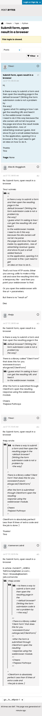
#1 (38, 75)
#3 (38, 323)
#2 (38, 176)
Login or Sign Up (32, 2)
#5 (38, 554)
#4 (37, 427)
